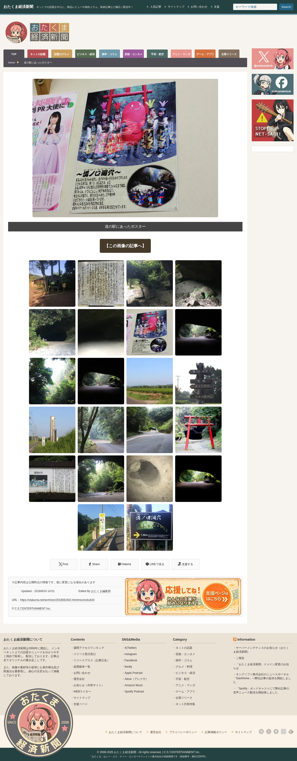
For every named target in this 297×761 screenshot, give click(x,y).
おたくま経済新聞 (18, 7)
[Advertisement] (209, 32)
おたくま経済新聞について (22, 639)
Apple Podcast (133, 673)
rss (261, 731)
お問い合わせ (199, 6)
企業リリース (184, 697)
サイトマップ (176, 6)
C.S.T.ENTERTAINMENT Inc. (33, 608)
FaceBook (131, 660)
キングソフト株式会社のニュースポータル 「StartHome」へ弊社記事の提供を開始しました (262, 678)
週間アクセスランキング (89, 647)
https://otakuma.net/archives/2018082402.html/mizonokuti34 (57, 600)
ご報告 (240, 658)
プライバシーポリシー (183, 732)
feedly (128, 666)
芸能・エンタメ (185, 654)
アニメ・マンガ (185, 685)
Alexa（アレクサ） (136, 679)
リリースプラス (83, 660)
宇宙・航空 (183, 679)
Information (246, 639)
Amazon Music (134, 685)
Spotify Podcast (134, 691)
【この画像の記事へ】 (125, 246)
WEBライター (82, 691)
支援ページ (80, 704)
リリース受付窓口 (85, 654)
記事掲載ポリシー (216, 732)
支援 (217, 6)
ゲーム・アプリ (185, 691)
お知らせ (79, 685)
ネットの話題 (184, 647)
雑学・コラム (184, 660)
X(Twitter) (130, 647)
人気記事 (155, 6)
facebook (276, 731)
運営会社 (79, 679)
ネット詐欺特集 (185, 704)
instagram (131, 654)
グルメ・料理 (184, 666)
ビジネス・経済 (185, 673)
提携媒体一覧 (82, 666)
